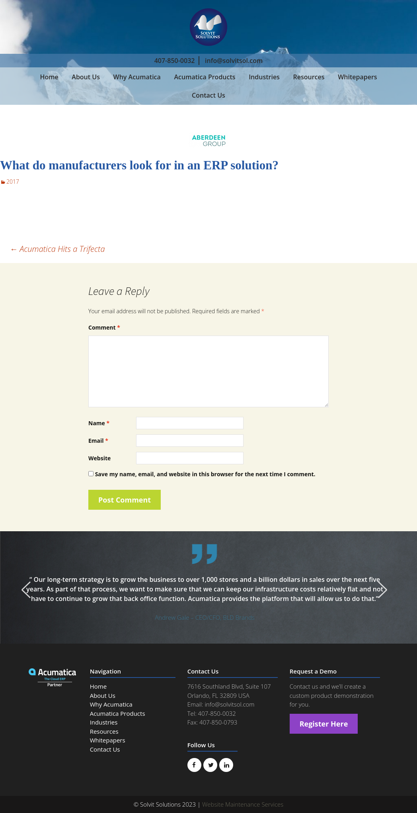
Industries (264, 77)
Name (98, 423)
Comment (104, 327)
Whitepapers (357, 77)
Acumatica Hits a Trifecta (57, 249)
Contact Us (208, 95)
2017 (12, 181)
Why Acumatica (137, 77)
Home (49, 77)
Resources (309, 77)
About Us (86, 77)
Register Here (324, 724)
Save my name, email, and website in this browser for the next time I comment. (205, 474)
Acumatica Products (204, 77)
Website (99, 458)
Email (98, 440)
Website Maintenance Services (242, 804)
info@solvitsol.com (234, 60)
